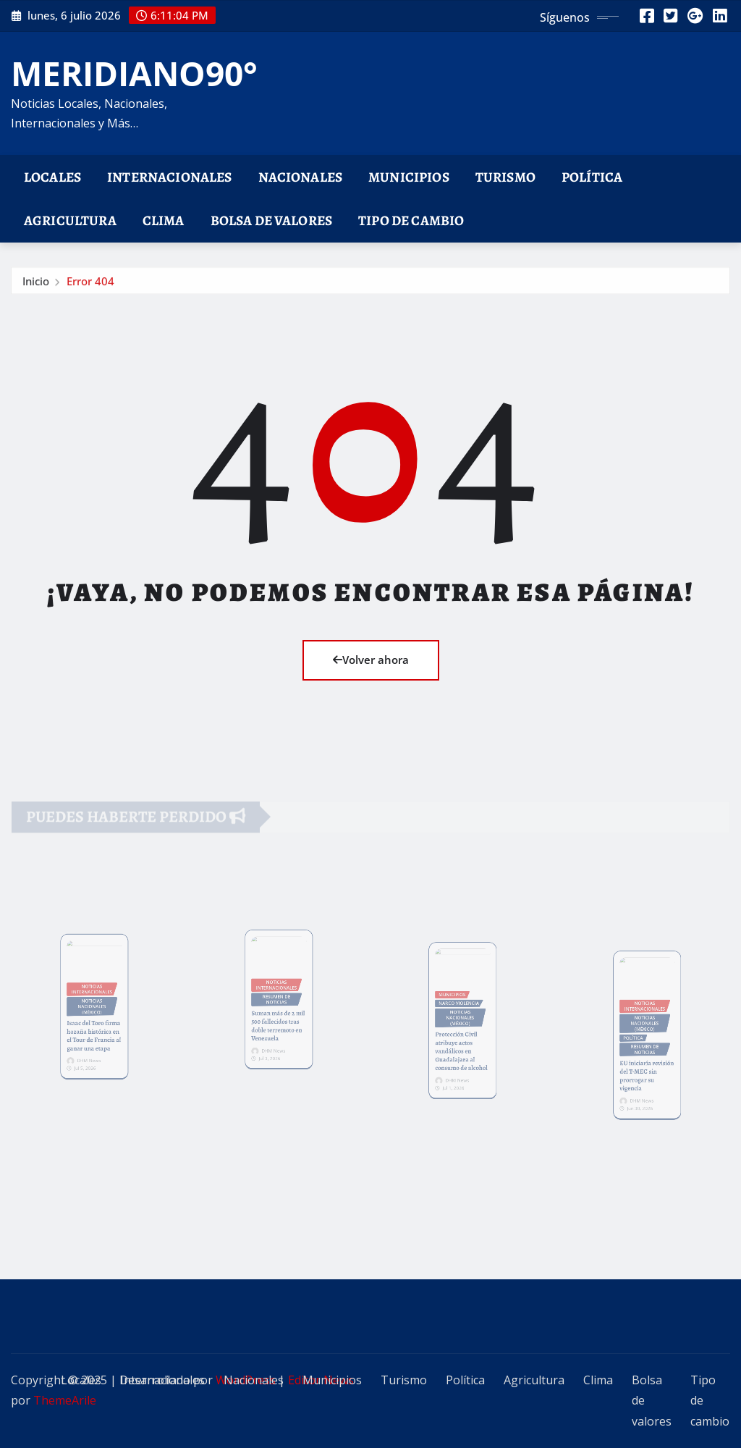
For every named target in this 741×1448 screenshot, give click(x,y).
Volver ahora (371, 659)
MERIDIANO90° (134, 73)
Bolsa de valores (272, 220)
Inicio (35, 284)
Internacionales (169, 177)
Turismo (505, 177)
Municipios (408, 177)
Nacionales (300, 177)
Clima (164, 220)
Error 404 (90, 284)
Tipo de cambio (411, 220)
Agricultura (70, 220)
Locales (52, 177)
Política (592, 177)
